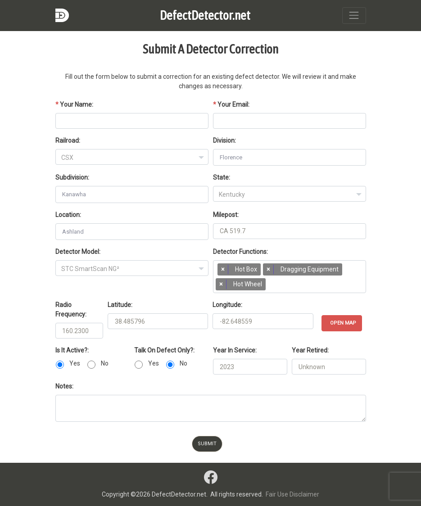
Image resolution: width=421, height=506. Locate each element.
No (105, 363)
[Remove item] (222, 269)
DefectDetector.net (205, 15)
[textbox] (132, 157)
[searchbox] (272, 286)
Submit (207, 444)
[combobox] (131, 157)
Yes (74, 363)
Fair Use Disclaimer (292, 494)
